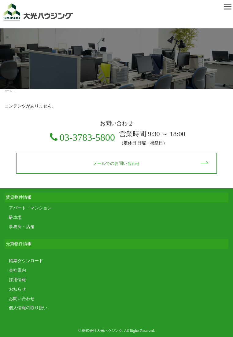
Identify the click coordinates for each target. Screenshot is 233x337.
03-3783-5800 (87, 137)
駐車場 (15, 217)
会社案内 (17, 270)
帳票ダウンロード (26, 261)
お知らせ (17, 289)
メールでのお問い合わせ (116, 163)
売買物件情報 (18, 243)
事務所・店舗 (22, 226)
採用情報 (17, 279)
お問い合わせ (22, 298)
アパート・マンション (30, 208)
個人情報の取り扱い (28, 308)
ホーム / (11, 90)
